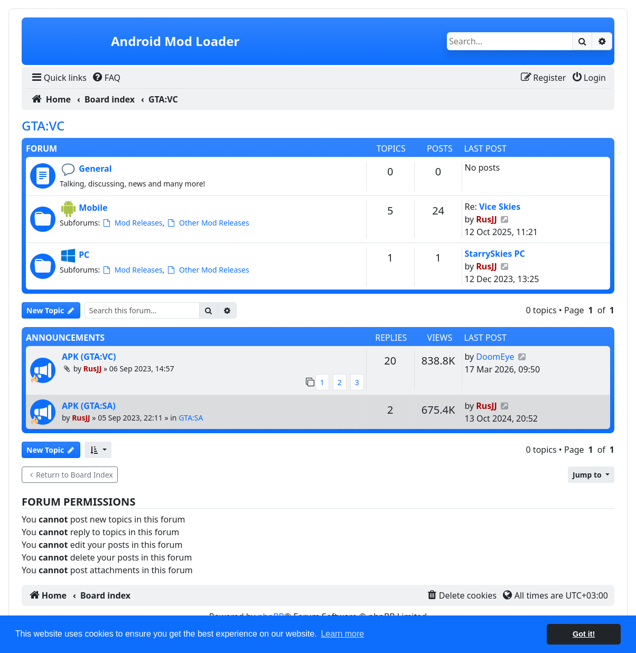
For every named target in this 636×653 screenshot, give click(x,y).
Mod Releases (132, 223)
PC (84, 254)
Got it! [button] (584, 634)
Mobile (93, 207)
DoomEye (495, 356)
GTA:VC (43, 125)
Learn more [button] (342, 633)
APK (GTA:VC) (89, 356)
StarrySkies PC (494, 253)
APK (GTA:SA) (89, 406)
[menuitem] (58, 77)
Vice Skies (499, 206)
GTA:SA (191, 418)
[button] (98, 450)
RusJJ (486, 219)
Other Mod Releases (207, 223)
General (95, 168)
